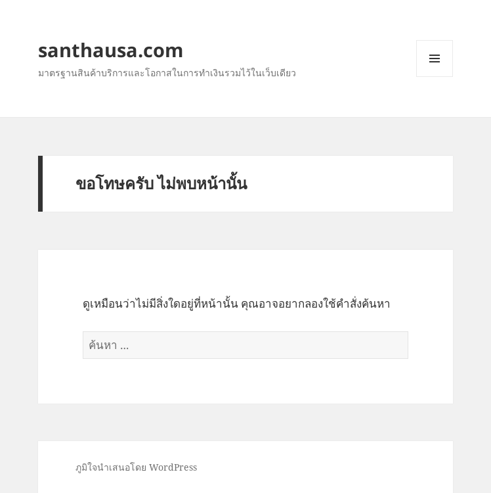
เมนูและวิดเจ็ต (434, 58)
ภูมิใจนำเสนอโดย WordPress (136, 467)
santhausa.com (110, 49)
